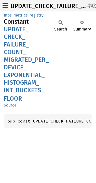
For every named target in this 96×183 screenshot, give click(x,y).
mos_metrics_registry (24, 15)
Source (10, 105)
